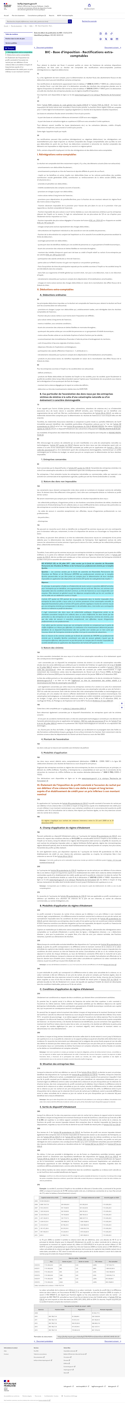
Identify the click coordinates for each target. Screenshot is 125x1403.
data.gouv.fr (112, 1386)
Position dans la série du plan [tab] (15, 39)
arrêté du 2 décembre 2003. (73, 708)
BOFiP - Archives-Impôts (65, 16)
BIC (26, 26)
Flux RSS (36, 1351)
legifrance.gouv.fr (98, 1386)
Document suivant (112, 47)
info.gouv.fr (68, 1386)
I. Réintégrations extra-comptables (19, 52)
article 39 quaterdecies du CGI (74, 803)
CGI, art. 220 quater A (54, 255)
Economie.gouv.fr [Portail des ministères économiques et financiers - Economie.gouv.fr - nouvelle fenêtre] (69, 1366)
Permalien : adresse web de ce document (111, 34)
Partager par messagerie (117, 39)
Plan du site (38, 1396)
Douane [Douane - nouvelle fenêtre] (66, 1360)
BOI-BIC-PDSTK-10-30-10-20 (110, 429)
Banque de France (109, 965)
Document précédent (44, 47)
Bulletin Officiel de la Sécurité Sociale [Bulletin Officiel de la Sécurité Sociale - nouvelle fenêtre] (74, 1354)
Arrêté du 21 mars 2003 (102, 701)
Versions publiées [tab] (11, 43)
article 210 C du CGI (68, 1159)
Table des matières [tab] (11, 34)
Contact (6, 1354)
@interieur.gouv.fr (43, 680)
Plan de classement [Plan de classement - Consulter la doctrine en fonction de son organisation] (18, 16)
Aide (5, 1351)
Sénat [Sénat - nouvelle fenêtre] (65, 1373)
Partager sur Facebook (101, 39)
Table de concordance (40, 1354)
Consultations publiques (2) (37, 16)
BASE (31, 26)
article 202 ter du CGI (93, 1144)
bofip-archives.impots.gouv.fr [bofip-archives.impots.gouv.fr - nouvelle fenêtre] (42, 1360)
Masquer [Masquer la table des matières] (11, 48)
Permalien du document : (43, 1336)
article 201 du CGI (51, 1137)
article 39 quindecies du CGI (78, 426)
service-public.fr (81, 1386)
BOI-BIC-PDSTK (98, 426)
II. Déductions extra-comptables (17, 55)
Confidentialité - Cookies (51, 1396)
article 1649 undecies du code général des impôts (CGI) (64, 105)
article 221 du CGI (73, 1137)
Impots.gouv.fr (68, 1370)
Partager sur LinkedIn (111, 39)
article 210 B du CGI (45, 1159)
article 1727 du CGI (108, 979)
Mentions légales (27, 1396)
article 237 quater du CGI (60, 445)
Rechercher (70, 21)
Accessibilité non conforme (12, 1396)
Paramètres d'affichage (70, 1396)
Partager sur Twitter (106, 39)
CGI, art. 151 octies (44, 223)
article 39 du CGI (64, 856)
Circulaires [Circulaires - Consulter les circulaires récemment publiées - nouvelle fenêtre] (67, 1357)
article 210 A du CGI (108, 1156)
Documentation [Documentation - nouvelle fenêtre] (38, 1357)
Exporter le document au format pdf (101, 34)
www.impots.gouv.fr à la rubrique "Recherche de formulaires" (96, 95)
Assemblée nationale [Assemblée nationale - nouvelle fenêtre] (69, 1351)
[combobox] (36, 21)
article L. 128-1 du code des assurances (88, 721)
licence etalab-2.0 (44, 1400)
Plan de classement (16, 26)
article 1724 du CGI (99, 105)
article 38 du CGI (102, 413)
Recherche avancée (89, 21)
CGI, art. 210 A (94, 220)
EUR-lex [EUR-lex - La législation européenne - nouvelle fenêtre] (66, 1363)
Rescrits (51, 16)
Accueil (6, 16)
